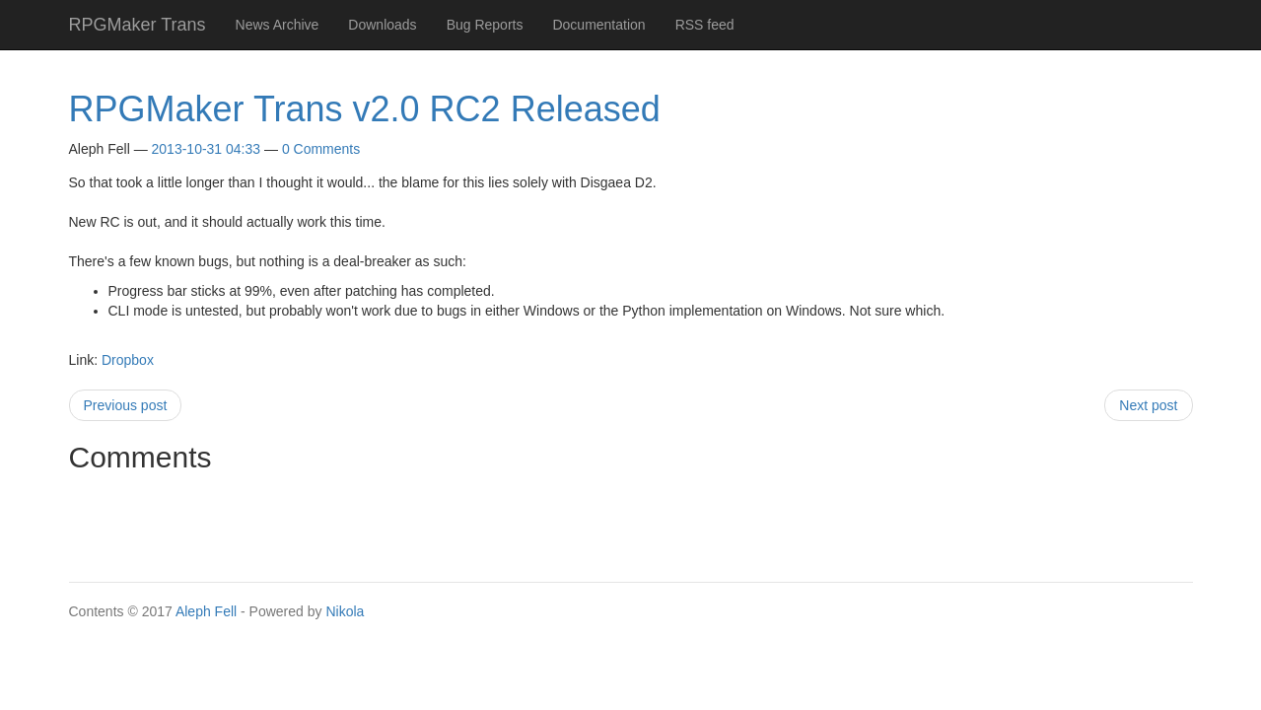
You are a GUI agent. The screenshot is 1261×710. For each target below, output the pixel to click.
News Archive (277, 25)
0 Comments (321, 149)
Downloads (382, 25)
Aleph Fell (206, 611)
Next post (1148, 405)
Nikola (344, 611)
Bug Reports (485, 25)
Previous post (126, 405)
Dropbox (128, 360)
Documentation (598, 25)
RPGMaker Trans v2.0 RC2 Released (365, 109)
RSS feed (705, 25)
